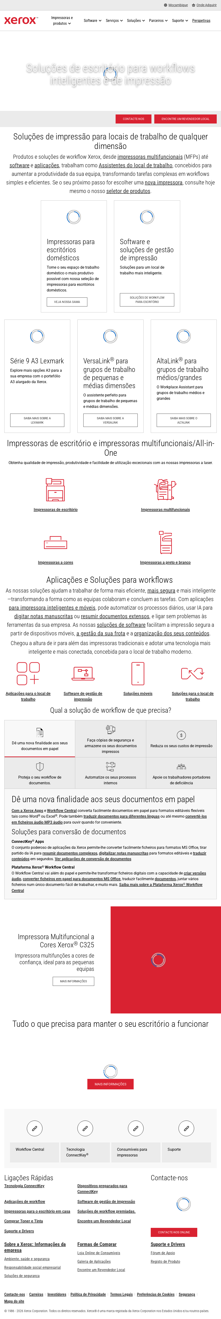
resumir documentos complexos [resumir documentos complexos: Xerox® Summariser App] (69, 853)
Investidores (56, 1294)
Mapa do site (14, 1301)
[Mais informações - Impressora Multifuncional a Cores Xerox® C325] (110, 959)
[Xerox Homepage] (21, 20)
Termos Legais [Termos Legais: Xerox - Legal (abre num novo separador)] (121, 1294)
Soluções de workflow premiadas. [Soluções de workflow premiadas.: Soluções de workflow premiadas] (106, 1211)
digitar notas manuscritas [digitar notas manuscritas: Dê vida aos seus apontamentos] (43, 616)
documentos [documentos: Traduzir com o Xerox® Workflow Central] (165, 879)
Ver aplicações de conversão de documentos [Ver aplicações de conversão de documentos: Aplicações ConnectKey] (93, 859)
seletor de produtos (128, 191)
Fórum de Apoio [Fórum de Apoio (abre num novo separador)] (163, 1253)
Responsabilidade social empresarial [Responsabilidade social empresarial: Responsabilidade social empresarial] (32, 1267)
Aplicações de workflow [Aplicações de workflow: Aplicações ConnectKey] (24, 1201)
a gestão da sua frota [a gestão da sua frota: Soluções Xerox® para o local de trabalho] (100, 633)
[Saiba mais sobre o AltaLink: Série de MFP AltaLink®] (183, 376)
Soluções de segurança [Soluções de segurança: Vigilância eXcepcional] (22, 1276)
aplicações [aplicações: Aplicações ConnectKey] (46, 165)
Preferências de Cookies (155, 1294)
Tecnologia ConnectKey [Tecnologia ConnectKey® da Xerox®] (24, 1186)
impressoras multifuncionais (150, 156)
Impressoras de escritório (56, 509)
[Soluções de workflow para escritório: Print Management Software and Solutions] (147, 256)
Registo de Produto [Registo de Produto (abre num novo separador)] (165, 1261)
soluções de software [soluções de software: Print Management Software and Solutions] (121, 625)
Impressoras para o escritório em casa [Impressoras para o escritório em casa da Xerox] (37, 1211)
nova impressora (164, 182)
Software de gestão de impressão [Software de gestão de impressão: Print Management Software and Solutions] (106, 1201)
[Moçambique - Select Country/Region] (176, 5)
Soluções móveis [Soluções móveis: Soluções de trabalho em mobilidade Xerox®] (137, 693)
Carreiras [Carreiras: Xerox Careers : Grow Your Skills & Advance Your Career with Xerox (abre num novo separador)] (36, 1294)
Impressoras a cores (55, 562)
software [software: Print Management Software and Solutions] (19, 165)
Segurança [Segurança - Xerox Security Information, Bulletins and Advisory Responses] (187, 1294)
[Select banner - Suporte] (186, 1128)
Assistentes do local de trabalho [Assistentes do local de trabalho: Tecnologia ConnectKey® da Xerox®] (135, 165)
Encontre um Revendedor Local (104, 1221)
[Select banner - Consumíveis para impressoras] (136, 1128)
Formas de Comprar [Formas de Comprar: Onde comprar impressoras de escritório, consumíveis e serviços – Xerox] (97, 1244)
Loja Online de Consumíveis (98, 1253)
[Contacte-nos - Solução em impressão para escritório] (133, 119)
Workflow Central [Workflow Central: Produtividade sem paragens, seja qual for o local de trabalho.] (62, 810)
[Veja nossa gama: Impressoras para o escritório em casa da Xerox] (74, 256)
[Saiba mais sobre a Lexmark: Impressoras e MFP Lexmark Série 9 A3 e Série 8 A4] (37, 376)
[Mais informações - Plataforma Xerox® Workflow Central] (110, 1084)
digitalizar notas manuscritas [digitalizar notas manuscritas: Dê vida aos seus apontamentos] (123, 853)
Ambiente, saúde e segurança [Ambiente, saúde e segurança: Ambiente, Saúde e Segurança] (27, 1259)
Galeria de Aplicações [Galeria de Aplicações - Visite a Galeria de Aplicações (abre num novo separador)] (94, 1261)
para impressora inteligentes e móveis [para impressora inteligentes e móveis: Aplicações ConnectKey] (52, 607)
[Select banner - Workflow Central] (34, 1128)
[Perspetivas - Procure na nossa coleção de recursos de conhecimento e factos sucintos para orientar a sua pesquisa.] (201, 20)
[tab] (39, 738)
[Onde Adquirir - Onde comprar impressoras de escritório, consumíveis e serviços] (204, 5)
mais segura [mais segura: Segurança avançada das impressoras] (161, 590)
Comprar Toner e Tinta (23, 1221)
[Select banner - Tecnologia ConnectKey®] (85, 1128)
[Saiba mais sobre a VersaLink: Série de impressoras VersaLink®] (110, 376)
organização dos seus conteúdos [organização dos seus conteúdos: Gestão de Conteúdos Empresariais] (171, 633)
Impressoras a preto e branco (165, 562)
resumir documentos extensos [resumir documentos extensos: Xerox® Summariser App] (115, 616)
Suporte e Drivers (19, 1231)
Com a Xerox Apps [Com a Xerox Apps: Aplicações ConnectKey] (27, 810)
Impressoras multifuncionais (165, 509)
